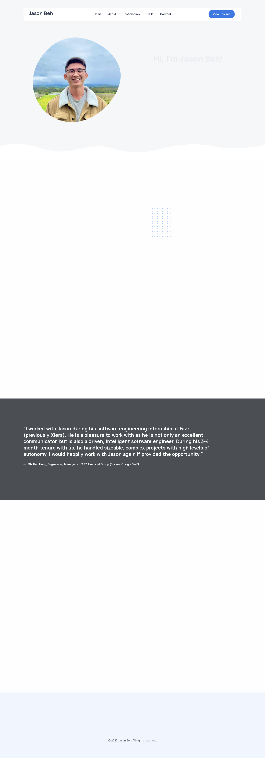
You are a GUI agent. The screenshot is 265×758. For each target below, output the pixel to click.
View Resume (221, 14)
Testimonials (131, 14)
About (112, 14)
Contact (165, 14)
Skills (150, 14)
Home (97, 14)
